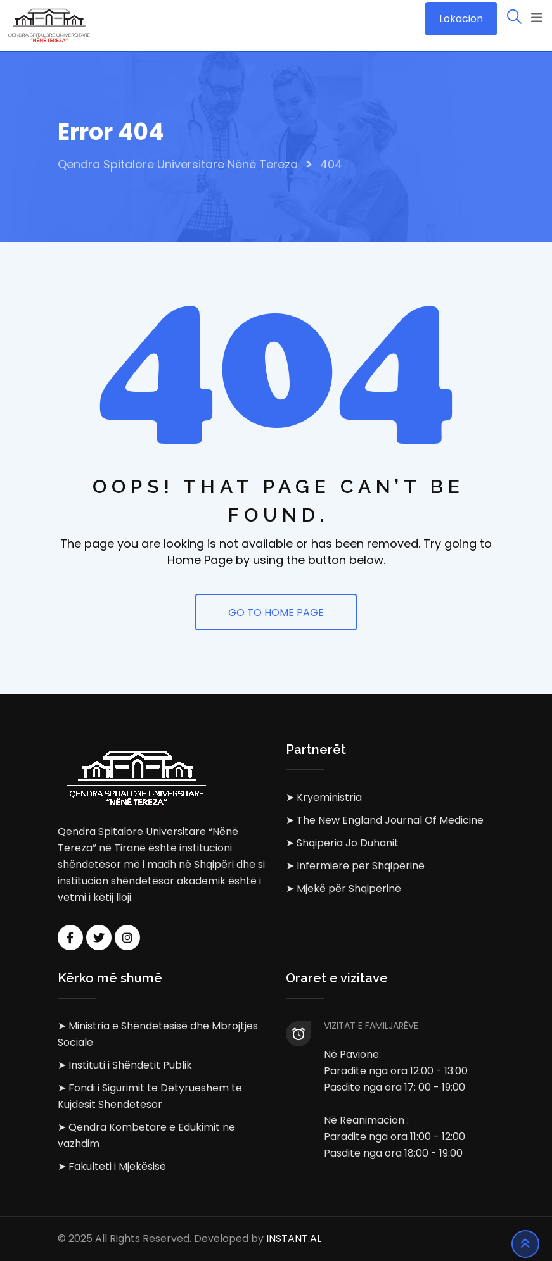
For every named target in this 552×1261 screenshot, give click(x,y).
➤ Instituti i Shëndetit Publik (125, 1065)
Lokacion (461, 18)
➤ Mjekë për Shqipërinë (343, 888)
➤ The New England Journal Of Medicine (385, 820)
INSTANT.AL (293, 1238)
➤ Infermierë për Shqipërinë (355, 865)
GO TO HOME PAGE (276, 612)
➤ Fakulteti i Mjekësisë (112, 1166)
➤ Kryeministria (324, 797)
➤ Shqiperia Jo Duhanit (342, 843)
